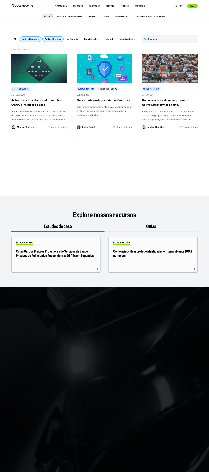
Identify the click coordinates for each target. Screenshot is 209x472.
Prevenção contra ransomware (70, 411)
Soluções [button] (78, 6)
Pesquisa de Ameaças (130, 39)
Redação (136, 419)
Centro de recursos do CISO (181, 432)
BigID (134, 462)
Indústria (66, 461)
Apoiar (170, 405)
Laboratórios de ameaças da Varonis (179, 449)
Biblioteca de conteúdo (178, 428)
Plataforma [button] (61, 6)
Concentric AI (139, 467)
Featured (108, 39)
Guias (151, 226)
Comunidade (173, 437)
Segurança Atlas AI (35, 448)
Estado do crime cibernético (175, 412)
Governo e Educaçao (72, 466)
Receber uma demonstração (32, 364)
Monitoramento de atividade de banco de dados (37, 422)
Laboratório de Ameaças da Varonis (150, 16)
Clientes (110, 6)
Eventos (105, 16)
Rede (99, 428)
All (15, 39)
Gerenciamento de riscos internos (74, 402)
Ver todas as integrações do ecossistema (111, 439)
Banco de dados (105, 423)
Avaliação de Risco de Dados (73, 429)
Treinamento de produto (179, 442)
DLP (28, 443)
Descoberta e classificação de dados (39, 407)
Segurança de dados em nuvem (74, 437)
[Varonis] (22, 6)
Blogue (170, 400)
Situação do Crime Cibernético (69, 16)
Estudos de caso (58, 226)
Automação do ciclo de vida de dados (73, 445)
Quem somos (138, 400)
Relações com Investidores (145, 410)
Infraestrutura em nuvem (109, 418)
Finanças (66, 451)
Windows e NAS (105, 409)
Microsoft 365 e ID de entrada (107, 402)
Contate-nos (138, 429)
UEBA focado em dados (38, 430)
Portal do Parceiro (141, 448)
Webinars (92, 16)
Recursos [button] (140, 6)
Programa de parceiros (143, 438)
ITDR (28, 462)
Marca (135, 434)
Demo (192, 6)
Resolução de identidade (38, 453)
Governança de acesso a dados (38, 437)
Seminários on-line (176, 418)
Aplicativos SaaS (105, 414)
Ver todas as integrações (109, 432)
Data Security (91, 39)
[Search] (170, 39)
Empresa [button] (124, 6)
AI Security (72, 39)
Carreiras (136, 405)
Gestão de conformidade (74, 417)
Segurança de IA (70, 422)
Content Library (122, 16)
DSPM (29, 414)
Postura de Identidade (37, 457)
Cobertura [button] (94, 6)
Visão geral (31, 400)
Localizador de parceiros (144, 443)
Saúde (65, 456)
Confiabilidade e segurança (146, 415)
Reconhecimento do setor (145, 424)
